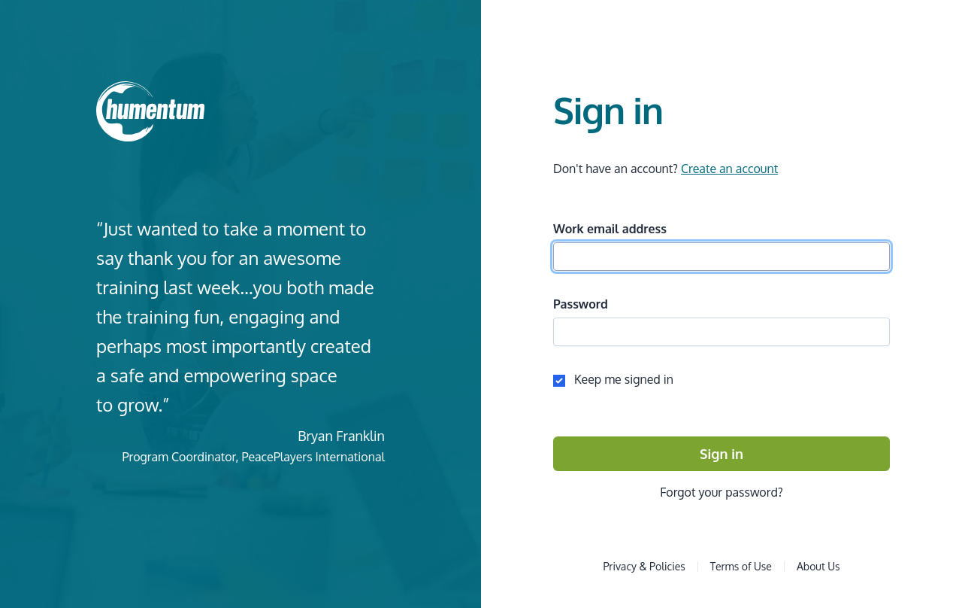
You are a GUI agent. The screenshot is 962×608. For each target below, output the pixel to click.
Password (580, 304)
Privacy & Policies (644, 566)
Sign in (721, 453)
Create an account (729, 168)
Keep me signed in (613, 379)
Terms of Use (741, 566)
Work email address (610, 228)
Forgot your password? (721, 492)
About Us (818, 566)
